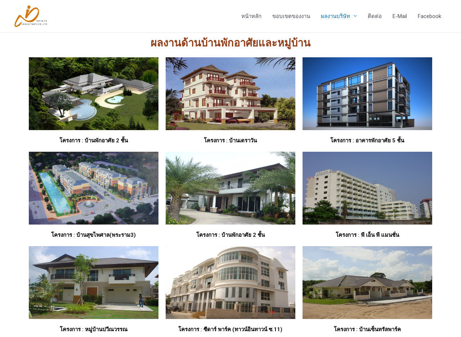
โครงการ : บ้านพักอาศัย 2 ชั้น (93, 140)
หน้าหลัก (251, 16)
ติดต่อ (375, 16)
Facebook (429, 16)
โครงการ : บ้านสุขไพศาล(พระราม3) (93, 235)
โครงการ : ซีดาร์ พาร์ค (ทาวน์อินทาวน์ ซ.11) (230, 329)
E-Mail (400, 16)
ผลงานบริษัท (335, 16)
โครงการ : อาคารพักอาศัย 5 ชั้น (367, 140)
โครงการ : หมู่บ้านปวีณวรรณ (93, 329)
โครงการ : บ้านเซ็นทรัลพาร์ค (367, 329)
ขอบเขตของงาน (291, 16)
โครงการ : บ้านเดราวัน (230, 140)
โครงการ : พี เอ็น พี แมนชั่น (367, 235)
